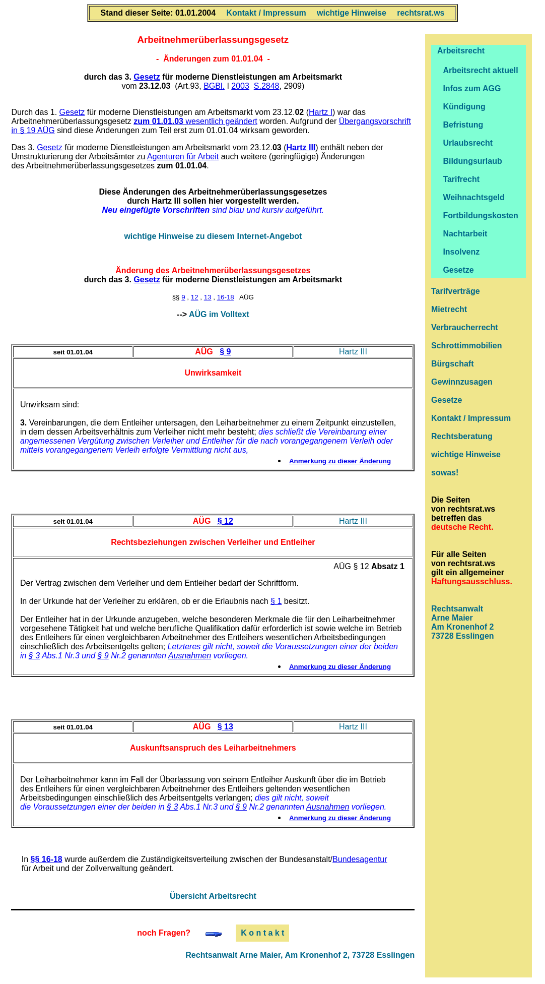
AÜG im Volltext (219, 314)
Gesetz (146, 77)
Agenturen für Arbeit (183, 156)
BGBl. (214, 86)
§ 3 (34, 655)
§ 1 (276, 601)
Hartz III (353, 351)
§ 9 (225, 351)
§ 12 (225, 521)
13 (208, 297)
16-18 (225, 297)
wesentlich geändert (195, 121)
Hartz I (320, 112)
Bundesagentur (359, 859)
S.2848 (267, 86)
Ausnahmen (189, 655)
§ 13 (225, 726)
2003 (240, 86)
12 (194, 297)
